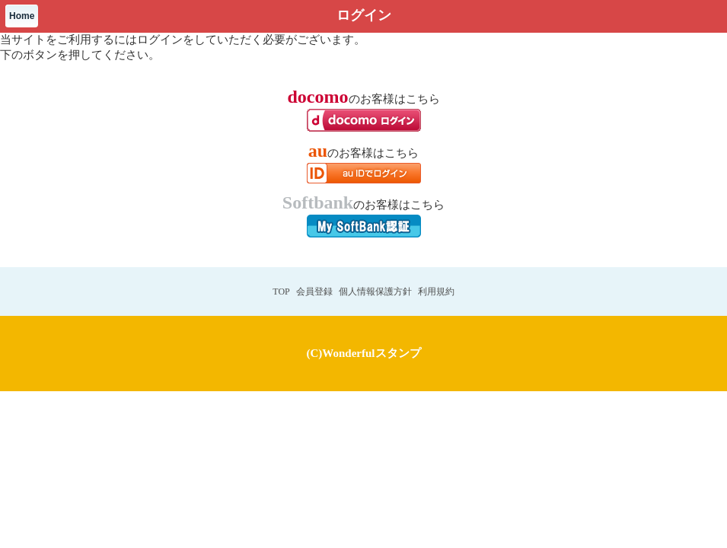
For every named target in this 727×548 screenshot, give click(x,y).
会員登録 (314, 291)
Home (21, 16)
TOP (281, 291)
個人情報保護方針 (375, 291)
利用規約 (436, 291)
